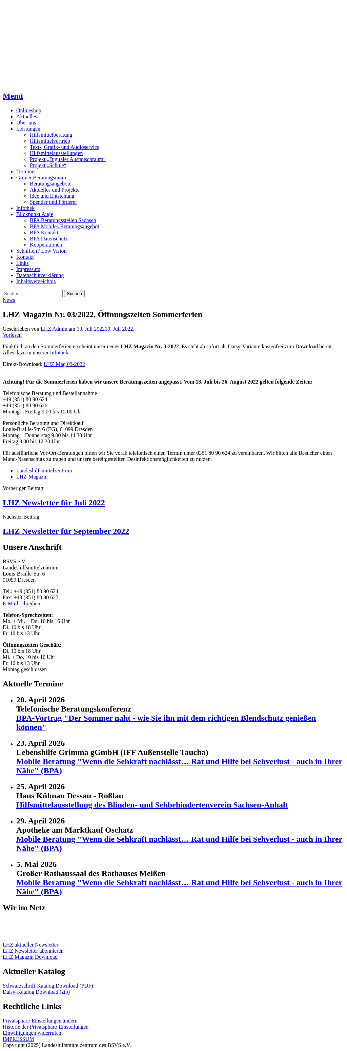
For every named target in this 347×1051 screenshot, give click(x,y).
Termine (25, 171)
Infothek (25, 208)
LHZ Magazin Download (30, 957)
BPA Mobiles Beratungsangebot (64, 226)
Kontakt (25, 257)
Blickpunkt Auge (34, 214)
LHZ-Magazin (31, 477)
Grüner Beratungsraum (41, 177)
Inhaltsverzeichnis (36, 281)
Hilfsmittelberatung (51, 135)
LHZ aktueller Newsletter (30, 945)
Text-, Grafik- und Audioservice (64, 147)
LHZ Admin (54, 329)
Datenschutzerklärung (40, 275)
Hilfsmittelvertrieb (50, 141)
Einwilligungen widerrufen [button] (32, 1033)
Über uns (26, 122)
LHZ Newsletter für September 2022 (66, 531)
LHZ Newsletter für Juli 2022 (54, 502)
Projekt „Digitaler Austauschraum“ (68, 159)
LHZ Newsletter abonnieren (33, 951)
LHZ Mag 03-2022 (64, 364)
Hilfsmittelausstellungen (56, 153)
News (9, 300)
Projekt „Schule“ (48, 165)
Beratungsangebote (51, 184)
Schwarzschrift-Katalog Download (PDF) (48, 986)
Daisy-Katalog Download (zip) (36, 992)
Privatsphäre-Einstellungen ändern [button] (40, 1021)
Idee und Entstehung (52, 196)
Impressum (28, 269)
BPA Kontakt (44, 232)
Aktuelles (26, 116)
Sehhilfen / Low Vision (41, 251)
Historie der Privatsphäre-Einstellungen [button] (45, 1027)
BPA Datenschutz (49, 238)
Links (22, 263)
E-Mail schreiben (21, 603)
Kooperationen (46, 245)
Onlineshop (28, 110)
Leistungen (28, 129)
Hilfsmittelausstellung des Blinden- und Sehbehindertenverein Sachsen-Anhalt (152, 804)
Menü (13, 96)
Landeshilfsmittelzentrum (44, 470)
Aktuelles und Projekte (55, 190)
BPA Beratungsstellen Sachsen (63, 220)
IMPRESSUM (18, 1039)
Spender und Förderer (53, 202)
